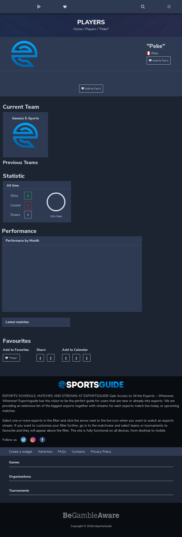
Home (77, 29)
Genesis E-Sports (25, 118)
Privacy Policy (101, 451)
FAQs (62, 451)
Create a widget (20, 451)
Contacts (78, 451)
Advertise (45, 451)
